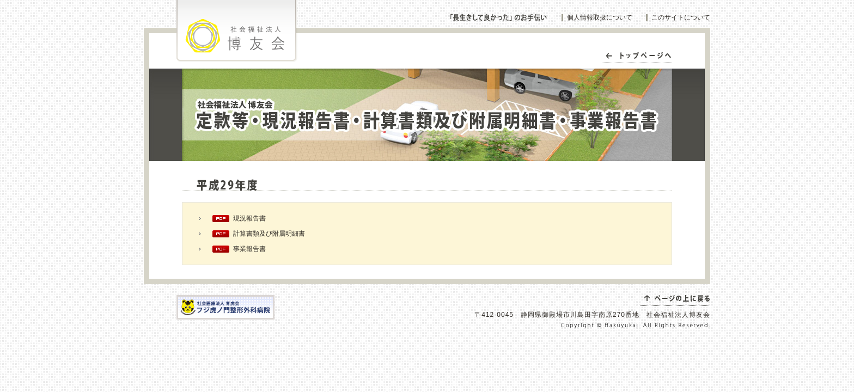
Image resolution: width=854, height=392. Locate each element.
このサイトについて (680, 17)
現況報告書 (249, 218)
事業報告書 (249, 249)
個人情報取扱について (599, 17)
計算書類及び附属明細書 (269, 233)
